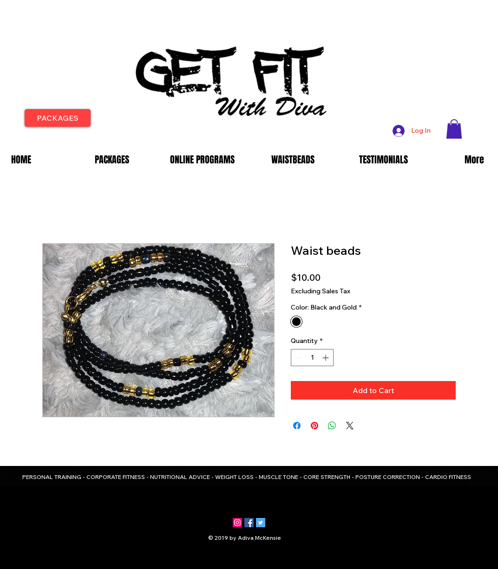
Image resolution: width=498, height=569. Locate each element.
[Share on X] (349, 425)
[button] (454, 129)
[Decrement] (298, 357)
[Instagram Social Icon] (237, 522)
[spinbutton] (312, 357)
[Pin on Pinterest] (314, 425)
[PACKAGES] (58, 118)
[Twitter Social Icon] (260, 522)
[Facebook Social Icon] (249, 522)
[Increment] (326, 357)
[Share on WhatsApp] (332, 425)
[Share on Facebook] (296, 425)
